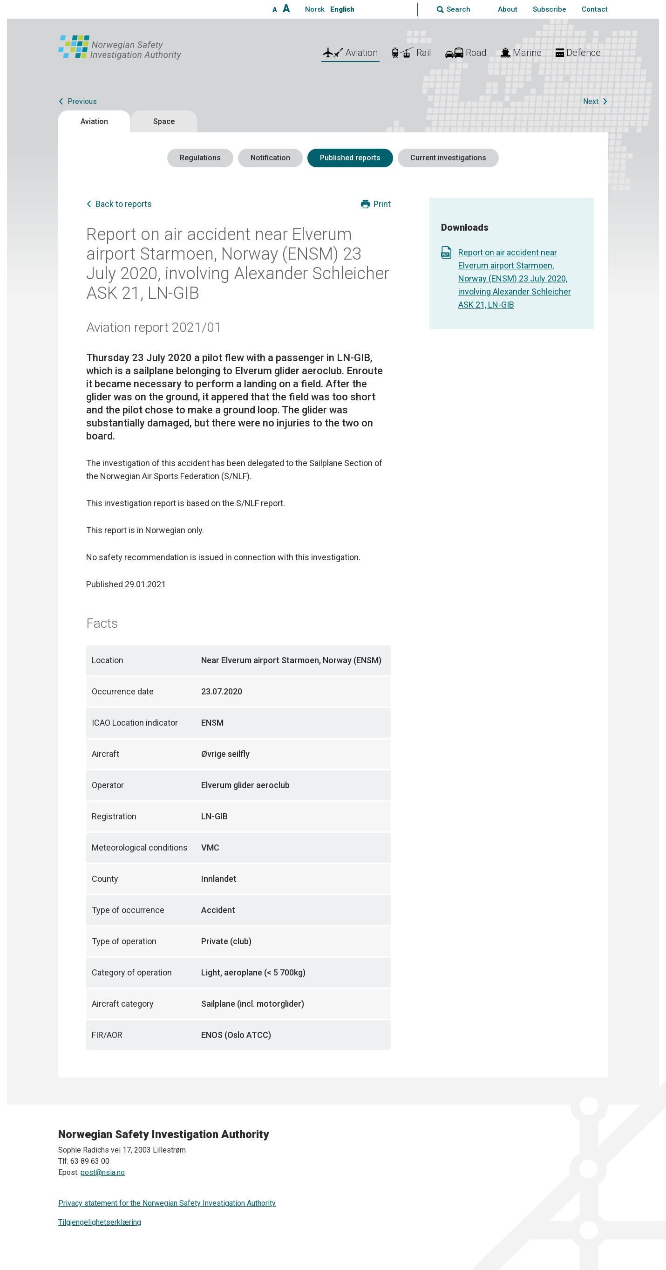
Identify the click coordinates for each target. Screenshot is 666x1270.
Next (590, 101)
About (507, 9)
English (342, 9)
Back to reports (123, 204)
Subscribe (549, 9)
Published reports (350, 157)
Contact (595, 9)
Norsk (315, 9)
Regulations (200, 157)
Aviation (94, 121)
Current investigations (448, 157)
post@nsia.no (103, 1172)
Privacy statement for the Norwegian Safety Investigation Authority (167, 1203)
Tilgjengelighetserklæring (99, 1222)
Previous (82, 101)
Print (382, 204)
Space (164, 121)
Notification (270, 157)
